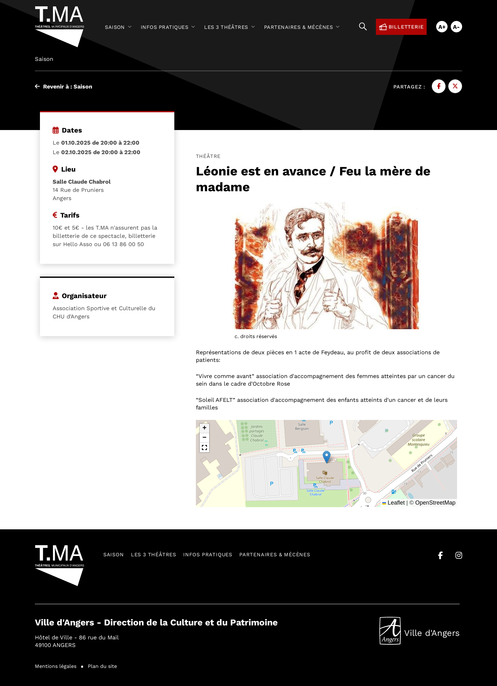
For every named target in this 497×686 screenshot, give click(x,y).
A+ (442, 27)
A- (456, 27)
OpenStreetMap (435, 503)
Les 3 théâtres (153, 554)
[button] (327, 457)
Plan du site (102, 666)
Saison (113, 554)
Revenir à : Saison (63, 86)
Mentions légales (55, 666)
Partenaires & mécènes (274, 554)
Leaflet (393, 503)
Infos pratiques (207, 554)
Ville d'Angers (419, 631)
